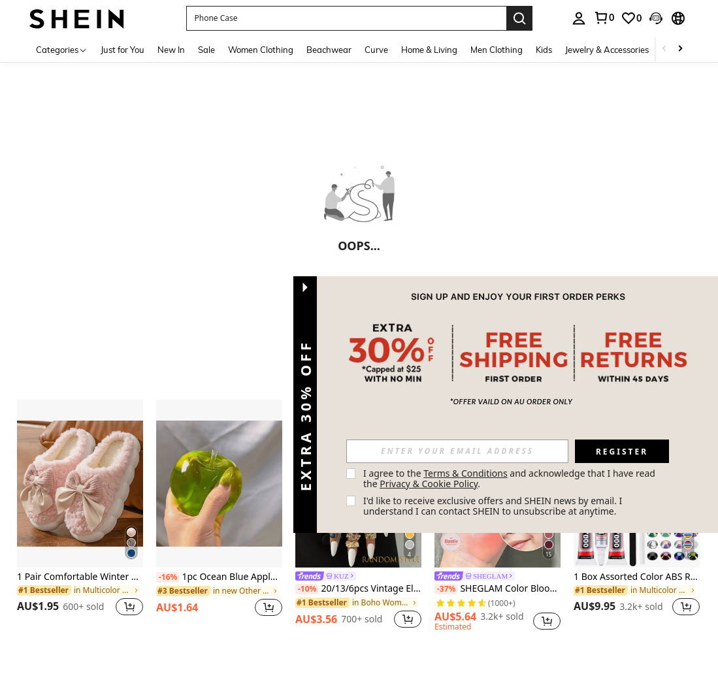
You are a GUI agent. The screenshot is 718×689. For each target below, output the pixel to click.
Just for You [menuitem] (122, 49)
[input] (457, 451)
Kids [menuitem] (544, 49)
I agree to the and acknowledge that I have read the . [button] (510, 478)
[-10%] (306, 589)
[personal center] (579, 18)
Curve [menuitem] (376, 49)
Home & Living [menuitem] (429, 49)
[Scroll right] (680, 49)
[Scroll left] (664, 49)
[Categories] (61, 49)
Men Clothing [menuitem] (496, 49)
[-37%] (445, 589)
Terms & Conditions (465, 473)
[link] (603, 17)
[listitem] (80, 516)
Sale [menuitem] (206, 49)
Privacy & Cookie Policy (429, 483)
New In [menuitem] (171, 49)
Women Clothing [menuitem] (260, 49)
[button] (346, 18)
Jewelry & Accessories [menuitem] (607, 49)
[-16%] (167, 577)
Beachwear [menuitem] (328, 49)
